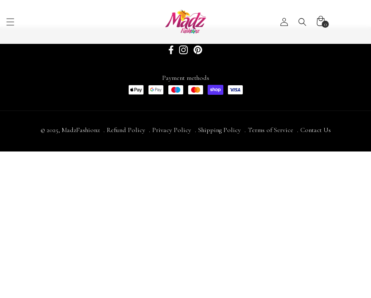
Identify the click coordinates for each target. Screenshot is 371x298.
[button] (51, 22)
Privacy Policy (171, 130)
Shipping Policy (219, 130)
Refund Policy (126, 130)
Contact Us (315, 130)
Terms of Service (270, 130)
